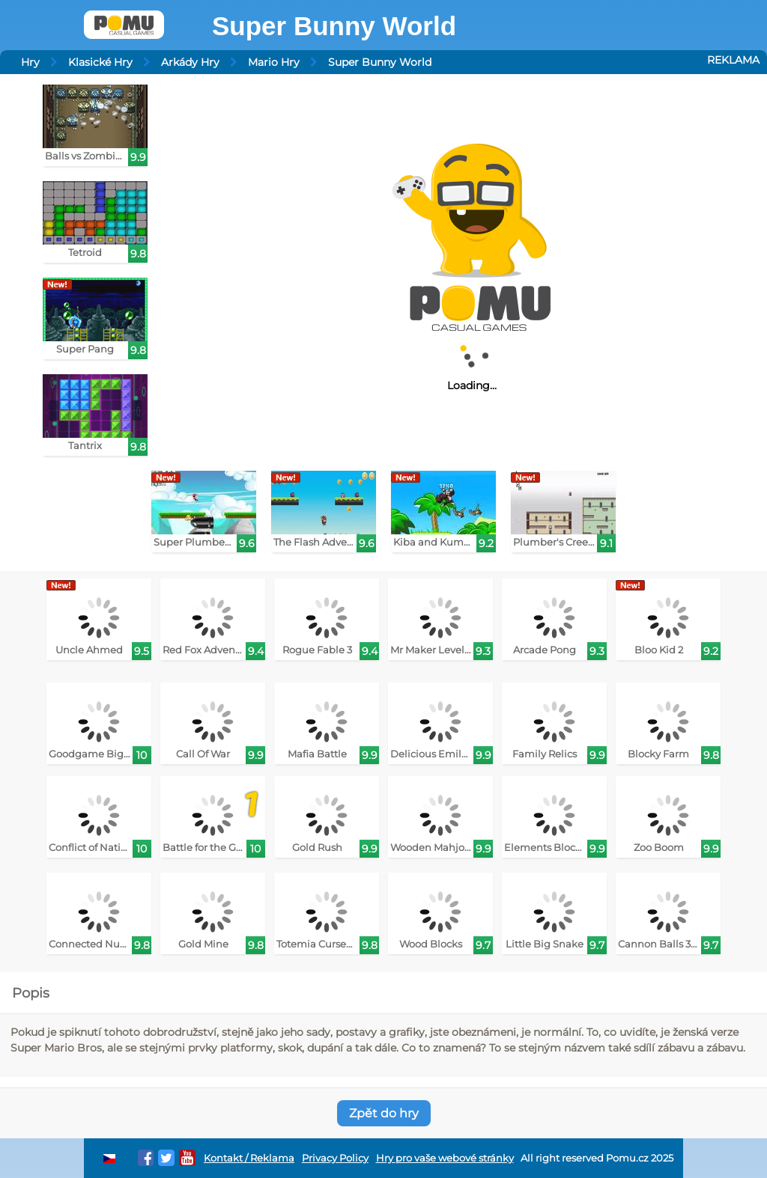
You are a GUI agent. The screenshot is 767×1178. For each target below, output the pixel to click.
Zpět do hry (384, 1113)
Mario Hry (274, 62)
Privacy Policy (335, 1158)
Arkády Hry (190, 62)
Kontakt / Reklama (249, 1158)
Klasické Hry (100, 62)
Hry (30, 62)
